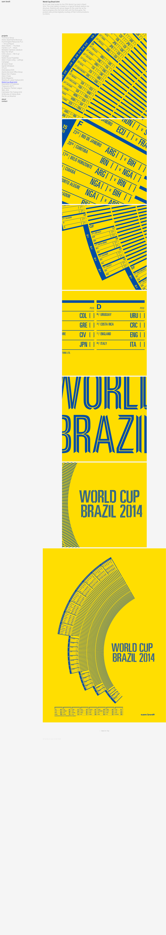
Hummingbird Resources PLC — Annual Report (12, 43)
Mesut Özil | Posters (9, 74)
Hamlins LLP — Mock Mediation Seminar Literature (12, 49)
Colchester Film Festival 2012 (12, 92)
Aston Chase (6, 76)
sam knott (6, 1)
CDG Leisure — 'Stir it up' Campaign (10, 55)
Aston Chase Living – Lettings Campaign (12, 61)
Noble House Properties (10, 58)
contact (4, 101)
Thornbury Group (8, 38)
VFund (4, 68)
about (4, 99)
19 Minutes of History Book (11, 94)
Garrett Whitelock (8, 66)
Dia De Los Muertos (9, 96)
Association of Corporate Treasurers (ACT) (10, 85)
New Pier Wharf (7, 52)
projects (5, 36)
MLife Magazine (7, 78)
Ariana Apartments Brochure (12, 40)
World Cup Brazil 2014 (9, 82)
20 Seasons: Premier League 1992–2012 (12, 89)
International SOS (8, 70)
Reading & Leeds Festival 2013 (13, 80)
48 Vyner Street (7, 64)
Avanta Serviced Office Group (12, 72)
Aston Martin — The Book (11, 46)
